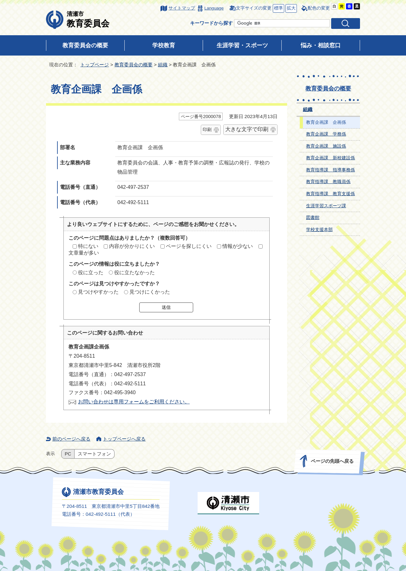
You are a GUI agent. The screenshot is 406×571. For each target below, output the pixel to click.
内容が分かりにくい (132, 246)
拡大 (290, 8)
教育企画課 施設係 (326, 146)
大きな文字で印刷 (246, 129)
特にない (88, 246)
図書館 (312, 217)
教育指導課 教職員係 (328, 181)
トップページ (94, 64)
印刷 (207, 129)
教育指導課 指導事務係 (330, 170)
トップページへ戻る (124, 439)
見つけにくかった (149, 292)
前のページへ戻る (71, 439)
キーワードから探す (211, 23)
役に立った (90, 272)
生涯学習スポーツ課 (326, 205)
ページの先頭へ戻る (332, 461)
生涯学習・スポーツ (242, 45)
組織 (162, 64)
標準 (278, 8)
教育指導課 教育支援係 (330, 193)
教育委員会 (88, 19)
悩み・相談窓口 (321, 45)
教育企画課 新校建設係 (330, 158)
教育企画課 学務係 (326, 134)
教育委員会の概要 (85, 45)
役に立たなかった (134, 272)
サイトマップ (181, 8)
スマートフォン (94, 453)
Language (214, 8)
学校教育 (163, 45)
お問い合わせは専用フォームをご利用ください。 (134, 401)
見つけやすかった (98, 292)
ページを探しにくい (189, 246)
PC (68, 453)
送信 (166, 307)
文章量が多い (84, 253)
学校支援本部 (319, 229)
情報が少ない (237, 246)
